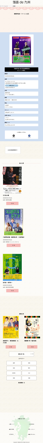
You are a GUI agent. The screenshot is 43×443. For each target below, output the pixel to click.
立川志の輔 (6, 195)
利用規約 (32, 424)
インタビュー (32, 429)
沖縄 (29, 378)
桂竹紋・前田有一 (7, 282)
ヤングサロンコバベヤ (10, 124)
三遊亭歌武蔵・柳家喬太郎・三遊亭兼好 (13, 237)
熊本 (29, 368)
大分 (29, 373)
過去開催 (21, 382)
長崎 (29, 363)
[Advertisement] (21, 24)
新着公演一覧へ (25, 354)
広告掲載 (12, 429)
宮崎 (14, 378)
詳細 (12, 203)
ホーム (12, 424)
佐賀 (14, 368)
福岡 (14, 363)
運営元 (12, 434)
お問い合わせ (32, 434)
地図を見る (11, 85)
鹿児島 (13, 373)
